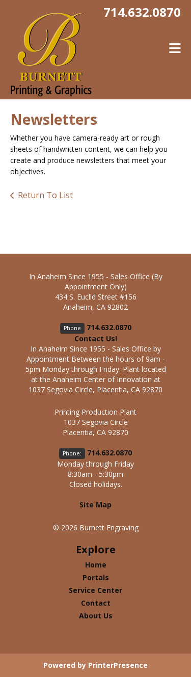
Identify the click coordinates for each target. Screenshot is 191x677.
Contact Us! (95, 338)
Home (95, 565)
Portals (96, 577)
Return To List (45, 195)
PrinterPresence (118, 665)
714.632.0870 (142, 12)
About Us (96, 615)
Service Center (95, 590)
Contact (96, 603)
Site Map (95, 504)
